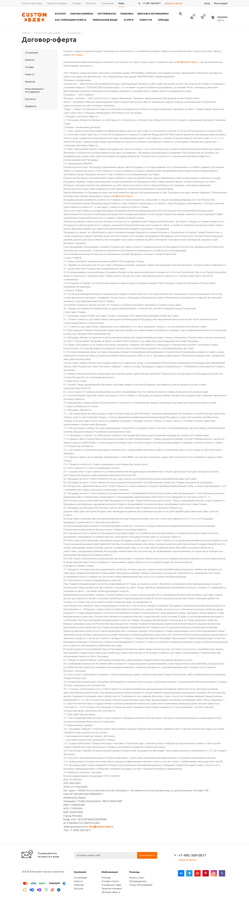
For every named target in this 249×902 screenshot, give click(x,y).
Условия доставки (111, 885)
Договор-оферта (111, 892)
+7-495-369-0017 (151, 3)
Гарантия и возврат (112, 888)
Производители (137, 881)
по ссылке (77, 54)
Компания (80, 872)
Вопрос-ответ (136, 877)
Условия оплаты (110, 881)
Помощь (134, 872)
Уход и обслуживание (140, 885)
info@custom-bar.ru (187, 62)
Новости (78, 881)
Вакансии (79, 885)
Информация (110, 872)
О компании (80, 877)
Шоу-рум (78, 888)
